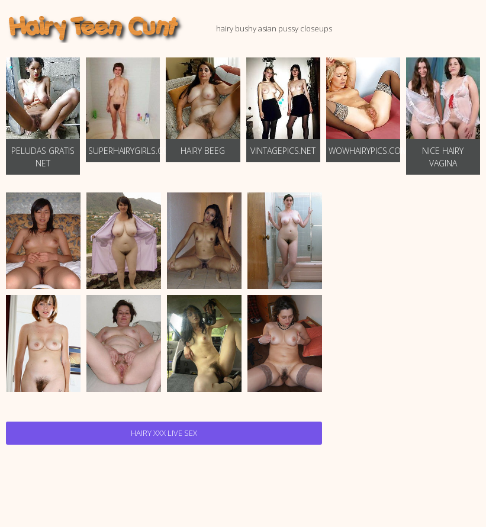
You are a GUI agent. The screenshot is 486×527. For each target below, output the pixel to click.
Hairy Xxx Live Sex (164, 433)
